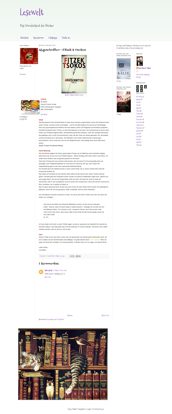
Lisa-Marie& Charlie (145, 68)
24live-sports (48, 270)
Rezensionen (38, 37)
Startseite (24, 37)
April (137, 108)
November (139, 96)
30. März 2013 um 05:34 (59, 270)
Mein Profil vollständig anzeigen (143, 75)
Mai (137, 105)
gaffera (90, 409)
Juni (137, 136)
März (138, 111)
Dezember (139, 119)
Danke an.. (66, 37)
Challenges (52, 37)
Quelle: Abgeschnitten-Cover (74, 95)
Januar (138, 116)
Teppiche (51, 274)
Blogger (101, 409)
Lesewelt (31, 12)
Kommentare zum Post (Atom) (55, 319)
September (139, 128)
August (138, 99)
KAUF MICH (43, 114)
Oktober (138, 125)
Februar (138, 113)
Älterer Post (105, 315)
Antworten (48, 277)
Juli (137, 102)
